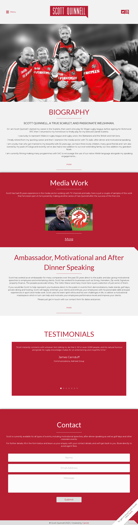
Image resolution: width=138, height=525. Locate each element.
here (130, 512)
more (69, 164)
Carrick (85, 522)
